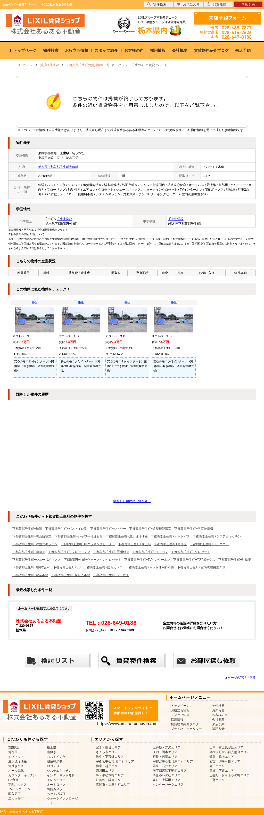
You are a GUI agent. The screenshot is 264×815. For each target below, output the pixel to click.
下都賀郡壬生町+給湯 (27, 529)
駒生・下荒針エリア (110, 757)
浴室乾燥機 (54, 761)
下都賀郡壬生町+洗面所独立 (31, 536)
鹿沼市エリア (218, 766)
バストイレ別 (56, 757)
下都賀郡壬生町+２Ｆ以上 (111, 575)
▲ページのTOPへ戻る (240, 677)
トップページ (25, 50)
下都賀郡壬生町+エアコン (150, 552)
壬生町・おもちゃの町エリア (229, 775)
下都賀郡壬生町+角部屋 (170, 544)
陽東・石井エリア (165, 766)
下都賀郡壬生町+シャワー (108, 529)
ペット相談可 (56, 794)
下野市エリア (218, 780)
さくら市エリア (107, 752)
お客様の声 (134, 50)
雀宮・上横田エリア (166, 780)
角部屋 (13, 752)
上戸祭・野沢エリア (166, 747)
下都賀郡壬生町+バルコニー (209, 544)
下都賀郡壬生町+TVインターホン (147, 559)
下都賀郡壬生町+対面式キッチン (34, 544)
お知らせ (218, 710)
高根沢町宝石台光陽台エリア (229, 752)
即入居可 (14, 794)
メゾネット (16, 757)
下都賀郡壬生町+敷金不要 (30, 575)
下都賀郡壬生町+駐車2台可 (31, 567)
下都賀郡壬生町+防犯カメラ (103, 567)
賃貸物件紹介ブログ (211, 50)
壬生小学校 (64, 219)
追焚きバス (16, 766)
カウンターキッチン (22, 775)
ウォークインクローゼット (62, 801)
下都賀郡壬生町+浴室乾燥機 (193, 529)
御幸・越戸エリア (108, 766)
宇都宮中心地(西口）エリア (115, 761)
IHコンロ (53, 766)
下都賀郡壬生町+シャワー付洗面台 (78, 536)
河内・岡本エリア (165, 752)
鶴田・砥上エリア (221, 757)
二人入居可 (16, 798)
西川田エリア (105, 770)
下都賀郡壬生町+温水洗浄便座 (127, 536)
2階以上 (13, 747)
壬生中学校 (176, 219)
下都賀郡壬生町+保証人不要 (70, 575)
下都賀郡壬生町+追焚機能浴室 (150, 529)
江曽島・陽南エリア (110, 780)
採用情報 (158, 50)
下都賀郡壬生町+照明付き (111, 552)
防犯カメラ (54, 789)
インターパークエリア (168, 784)
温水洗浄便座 (17, 761)
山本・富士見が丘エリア (226, 747)
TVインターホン (19, 789)
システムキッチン (59, 770)
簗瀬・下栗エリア (221, 770)
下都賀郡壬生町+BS (67, 567)
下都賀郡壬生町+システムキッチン (217, 536)
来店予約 (243, 50)
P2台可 (13, 780)
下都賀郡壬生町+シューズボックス (36, 559)
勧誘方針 (218, 729)
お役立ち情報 (76, 50)
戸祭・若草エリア (165, 757)
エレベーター (56, 780)
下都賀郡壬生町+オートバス (170, 536)
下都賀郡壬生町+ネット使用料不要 (150, 567)
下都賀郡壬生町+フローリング (69, 552)
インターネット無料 (61, 775)
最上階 (51, 747)
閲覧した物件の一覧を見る (132, 501)
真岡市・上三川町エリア (113, 784)
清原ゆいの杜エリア (166, 775)
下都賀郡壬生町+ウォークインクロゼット (92, 559)
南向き (51, 752)
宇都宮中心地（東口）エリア (173, 761)
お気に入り (188, 4)
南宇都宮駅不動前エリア (170, 770)
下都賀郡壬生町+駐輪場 (234, 559)
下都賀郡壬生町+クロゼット (190, 552)
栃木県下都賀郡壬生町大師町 (58, 167)
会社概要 (179, 50)
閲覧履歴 (216, 4)
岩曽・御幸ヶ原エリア (224, 761)
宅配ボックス (17, 784)
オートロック (56, 784)
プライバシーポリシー (186, 729)
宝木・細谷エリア (108, 747)
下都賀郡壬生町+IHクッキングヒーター (88, 544)
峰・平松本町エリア (110, 775)
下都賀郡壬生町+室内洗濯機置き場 (201, 567)
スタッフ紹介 (106, 50)
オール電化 (16, 770)
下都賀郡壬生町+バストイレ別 (66, 529)
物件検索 (51, 50)
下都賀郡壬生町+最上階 (134, 544)
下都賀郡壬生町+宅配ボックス (194, 559)
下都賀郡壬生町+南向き (28, 552)
